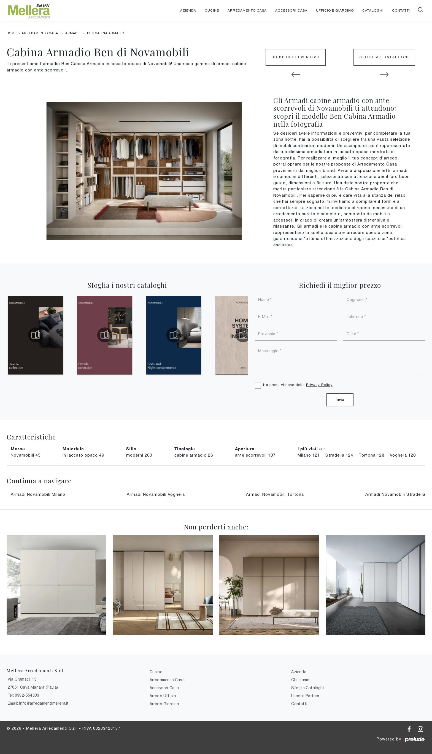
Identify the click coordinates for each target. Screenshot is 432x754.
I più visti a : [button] (311, 448)
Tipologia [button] (184, 448)
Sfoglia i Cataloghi (384, 57)
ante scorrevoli (255, 455)
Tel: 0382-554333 (23, 695)
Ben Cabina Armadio (105, 33)
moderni (139, 455)
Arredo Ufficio (163, 696)
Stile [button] (131, 448)
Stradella (339, 455)
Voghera (403, 455)
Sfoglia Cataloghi (307, 688)
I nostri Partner (305, 696)
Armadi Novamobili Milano (38, 494)
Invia (340, 400)
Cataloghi (373, 10)
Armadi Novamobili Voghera (156, 494)
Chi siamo (300, 680)
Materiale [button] (73, 448)
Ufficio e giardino (335, 10)
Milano (309, 455)
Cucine (212, 10)
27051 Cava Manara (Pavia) (33, 687)
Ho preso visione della (298, 385)
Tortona (371, 455)
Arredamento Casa (247, 10)
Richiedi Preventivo (296, 57)
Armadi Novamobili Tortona (275, 494)
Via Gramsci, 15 (22, 679)
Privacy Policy (319, 385)
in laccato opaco (83, 455)
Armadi (72, 33)
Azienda (188, 10)
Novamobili (25, 455)
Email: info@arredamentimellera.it (38, 703)
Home (12, 33)
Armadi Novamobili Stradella (395, 494)
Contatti (401, 10)
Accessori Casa (291, 10)
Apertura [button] (245, 448)
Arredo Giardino (164, 704)
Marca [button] (18, 448)
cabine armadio (193, 455)
